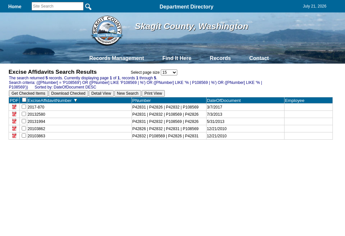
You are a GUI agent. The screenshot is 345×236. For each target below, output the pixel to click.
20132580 (36, 114)
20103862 (36, 129)
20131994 (36, 121)
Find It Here (176, 58)
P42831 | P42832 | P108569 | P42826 (165, 114)
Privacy (169, 154)
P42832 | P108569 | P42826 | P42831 (165, 136)
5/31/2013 (215, 121)
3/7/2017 (214, 107)
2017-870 (36, 107)
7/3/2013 (214, 114)
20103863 (36, 136)
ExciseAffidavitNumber (52, 100)
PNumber (143, 100)
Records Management (116, 58)
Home (109, 154)
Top (63, 154)
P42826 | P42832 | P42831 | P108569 (165, 129)
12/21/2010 (217, 129)
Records (220, 58)
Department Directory (186, 7)
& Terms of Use (194, 154)
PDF (14, 100)
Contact (259, 58)
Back (83, 154)
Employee (296, 100)
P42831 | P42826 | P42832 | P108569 (165, 107)
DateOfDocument (225, 100)
